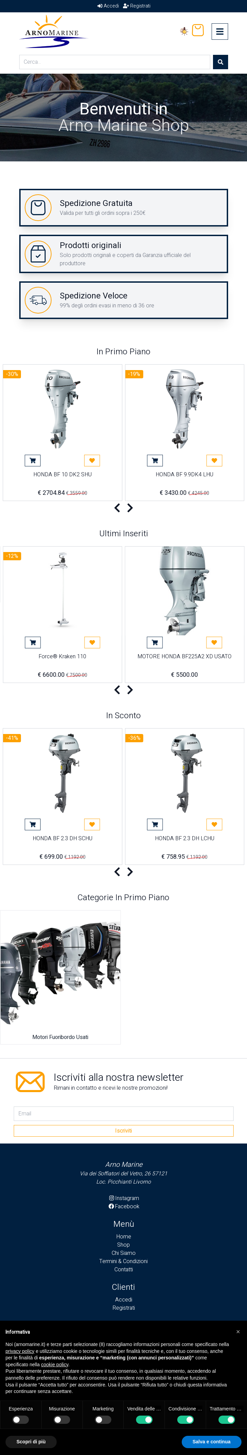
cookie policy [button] (54, 1364)
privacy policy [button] (19, 1351)
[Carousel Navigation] (123, 508)
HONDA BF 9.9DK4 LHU (184, 475)
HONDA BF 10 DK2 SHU (62, 475)
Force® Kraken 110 (62, 657)
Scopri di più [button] (31, 1441)
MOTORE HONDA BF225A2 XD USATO (184, 657)
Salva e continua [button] (212, 1441)
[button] (238, 1331)
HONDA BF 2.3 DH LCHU (184, 839)
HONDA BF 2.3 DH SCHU (62, 839)
